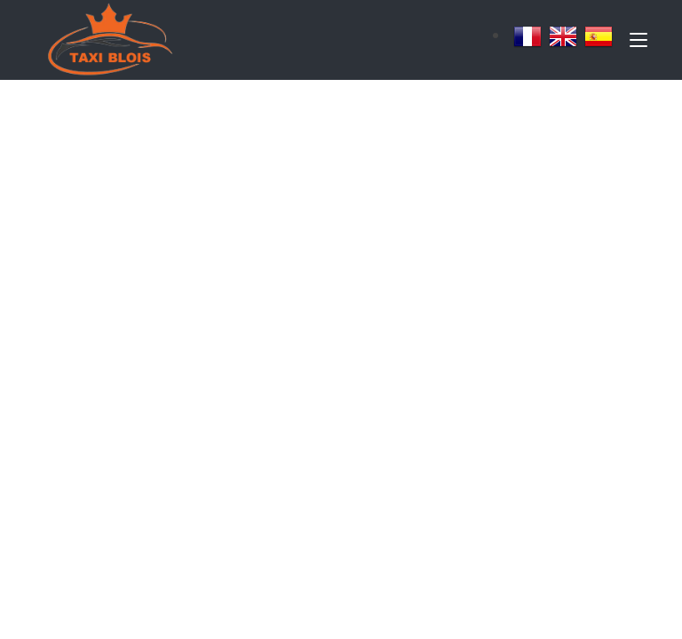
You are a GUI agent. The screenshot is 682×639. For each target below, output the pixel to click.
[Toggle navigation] (638, 43)
